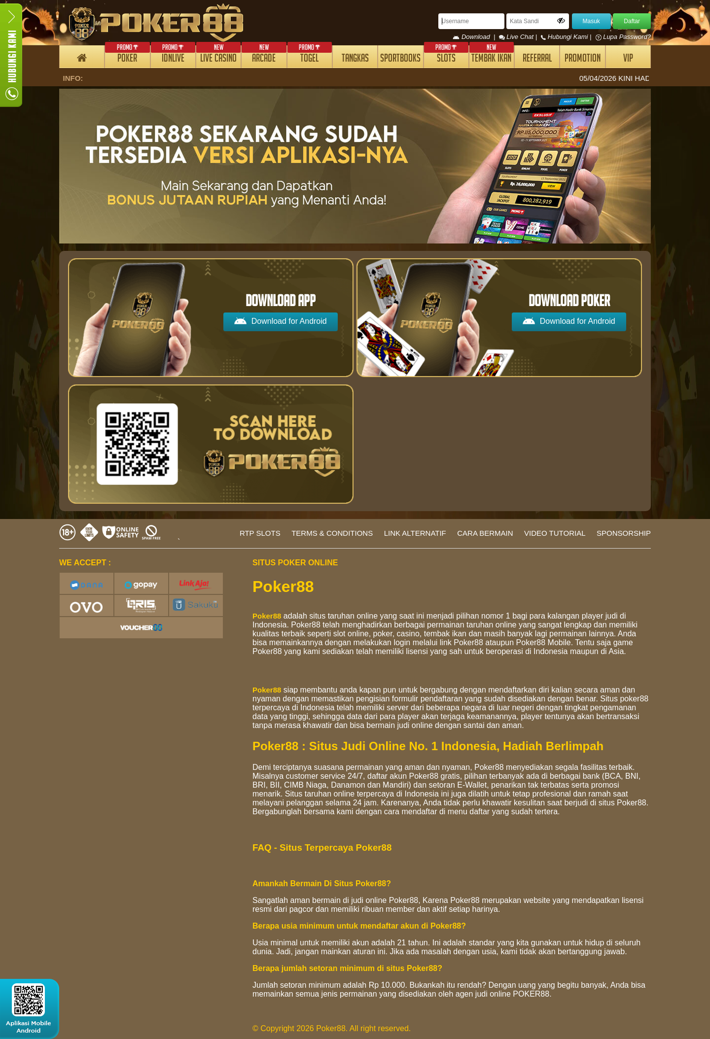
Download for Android (280, 320)
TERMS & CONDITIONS (332, 533)
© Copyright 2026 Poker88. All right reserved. (331, 1028)
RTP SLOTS (260, 533)
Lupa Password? (623, 36)
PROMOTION (583, 59)
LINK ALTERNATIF (415, 533)
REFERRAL (537, 59)
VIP (628, 59)
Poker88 (266, 616)
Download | (475, 36)
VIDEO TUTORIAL (554, 533)
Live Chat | (519, 36)
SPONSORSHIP (624, 533)
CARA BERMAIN (485, 533)
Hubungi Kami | (567, 36)
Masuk (591, 21)
